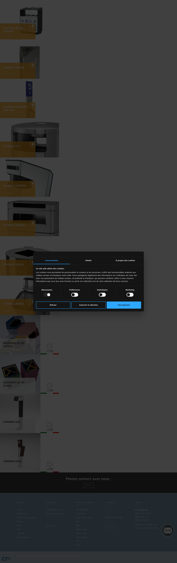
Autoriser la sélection (88, 305)
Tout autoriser (124, 305)
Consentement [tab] (51, 260)
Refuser (53, 305)
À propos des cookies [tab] (125, 260)
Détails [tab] (88, 260)
